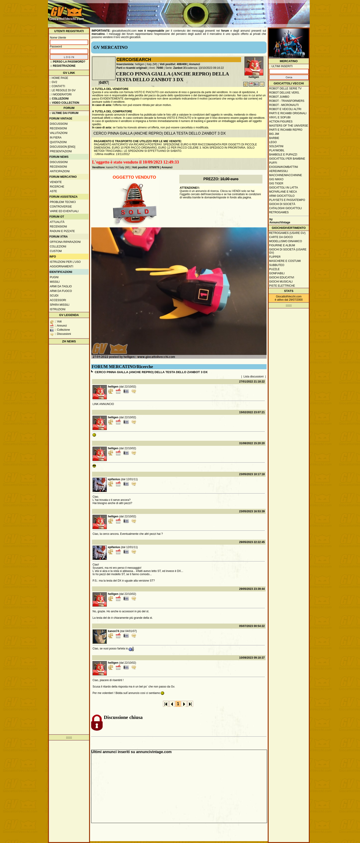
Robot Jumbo (279, 96)
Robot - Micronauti (284, 105)
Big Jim (274, 134)
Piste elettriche (282, 285)
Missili (55, 281)
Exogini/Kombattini (283, 167)
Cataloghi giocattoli (285, 208)
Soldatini (276, 146)
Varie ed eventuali (64, 211)
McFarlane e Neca (283, 191)
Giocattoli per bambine (287, 158)
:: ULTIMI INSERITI (280, 66)
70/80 (159, 67)
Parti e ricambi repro (285, 129)
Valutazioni (59, 133)
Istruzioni (57, 309)
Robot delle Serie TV (285, 88)
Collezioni (58, 246)
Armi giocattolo (282, 195)
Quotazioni (58, 142)
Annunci (194, 64)
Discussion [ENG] (62, 146)
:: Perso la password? (67, 61)
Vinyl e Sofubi (280, 117)
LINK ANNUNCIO (103, 404)
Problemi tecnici (63, 202)
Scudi (54, 295)
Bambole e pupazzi (283, 154)
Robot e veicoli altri (285, 109)
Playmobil (276, 150)
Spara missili (59, 304)
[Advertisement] (225, 11)
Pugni (54, 277)
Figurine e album (282, 245)
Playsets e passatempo (287, 200)
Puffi (273, 162)
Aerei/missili (278, 171)
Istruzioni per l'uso (65, 261)
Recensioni (58, 128)
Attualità (57, 222)
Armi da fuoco (61, 291)
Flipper (275, 256)
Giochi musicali (281, 281)
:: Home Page (58, 78)
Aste (53, 191)
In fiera (56, 137)
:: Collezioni (59, 98)
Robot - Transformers (286, 101)
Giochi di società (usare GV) (288, 251)
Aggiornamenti (61, 266)
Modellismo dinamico (285, 241)
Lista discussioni (254, 376)
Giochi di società (282, 204)
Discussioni (59, 123)
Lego (273, 142)
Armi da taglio (61, 286)
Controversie (61, 206)
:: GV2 (53, 82)
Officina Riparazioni (65, 242)
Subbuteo (276, 265)
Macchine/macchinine (285, 175)
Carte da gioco (281, 237)
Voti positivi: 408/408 (173, 64)
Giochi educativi (281, 277)
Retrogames (279, 212)
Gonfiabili (276, 273)
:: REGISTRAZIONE (63, 65)
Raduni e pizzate (62, 231)
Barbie (274, 138)
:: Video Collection (64, 102)
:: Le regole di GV (62, 90)
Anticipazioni (60, 171)
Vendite (56, 182)
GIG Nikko (276, 179)
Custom (56, 251)
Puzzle (274, 269)
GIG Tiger (276, 183)
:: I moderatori (60, 94)
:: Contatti (57, 86)
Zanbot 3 (179, 67)
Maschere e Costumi (285, 261)
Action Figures (280, 121)
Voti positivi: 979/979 (145, 167)
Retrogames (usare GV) (287, 233)
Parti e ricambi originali (131, 67)
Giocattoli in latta (283, 187)
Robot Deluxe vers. (284, 92)
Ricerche (57, 186)
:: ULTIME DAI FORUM (63, 113)
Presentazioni (61, 151)
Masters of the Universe (288, 125)
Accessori (58, 300)
